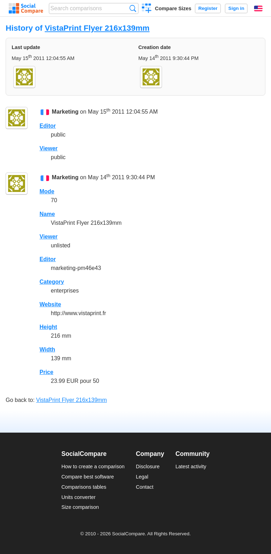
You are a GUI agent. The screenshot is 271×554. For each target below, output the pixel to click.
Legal (142, 477)
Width (47, 350)
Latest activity (190, 466)
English (258, 8)
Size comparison (80, 507)
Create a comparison (146, 9)
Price (46, 372)
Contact (144, 487)
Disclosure (147, 466)
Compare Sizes (173, 8)
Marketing (65, 112)
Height (48, 327)
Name (47, 214)
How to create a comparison (93, 466)
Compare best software (87, 477)
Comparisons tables (83, 487)
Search (133, 8)
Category (52, 282)
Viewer (49, 148)
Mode (47, 191)
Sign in (236, 8)
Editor (48, 126)
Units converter (78, 497)
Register (207, 8)
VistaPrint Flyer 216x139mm (97, 28)
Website (50, 304)
